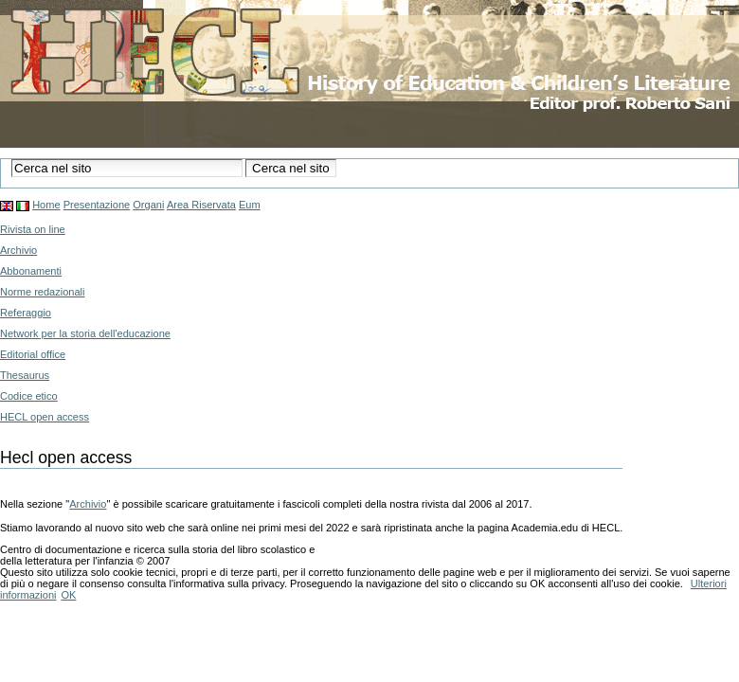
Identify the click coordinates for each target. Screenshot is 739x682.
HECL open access (44, 416)
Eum (250, 204)
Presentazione (97, 204)
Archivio (18, 250)
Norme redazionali (42, 291)
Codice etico (29, 396)
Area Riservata (201, 204)
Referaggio (25, 312)
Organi (148, 204)
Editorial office (32, 354)
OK (68, 595)
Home (46, 204)
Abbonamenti (31, 271)
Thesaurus (24, 375)
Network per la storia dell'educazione (85, 333)
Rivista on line (32, 229)
